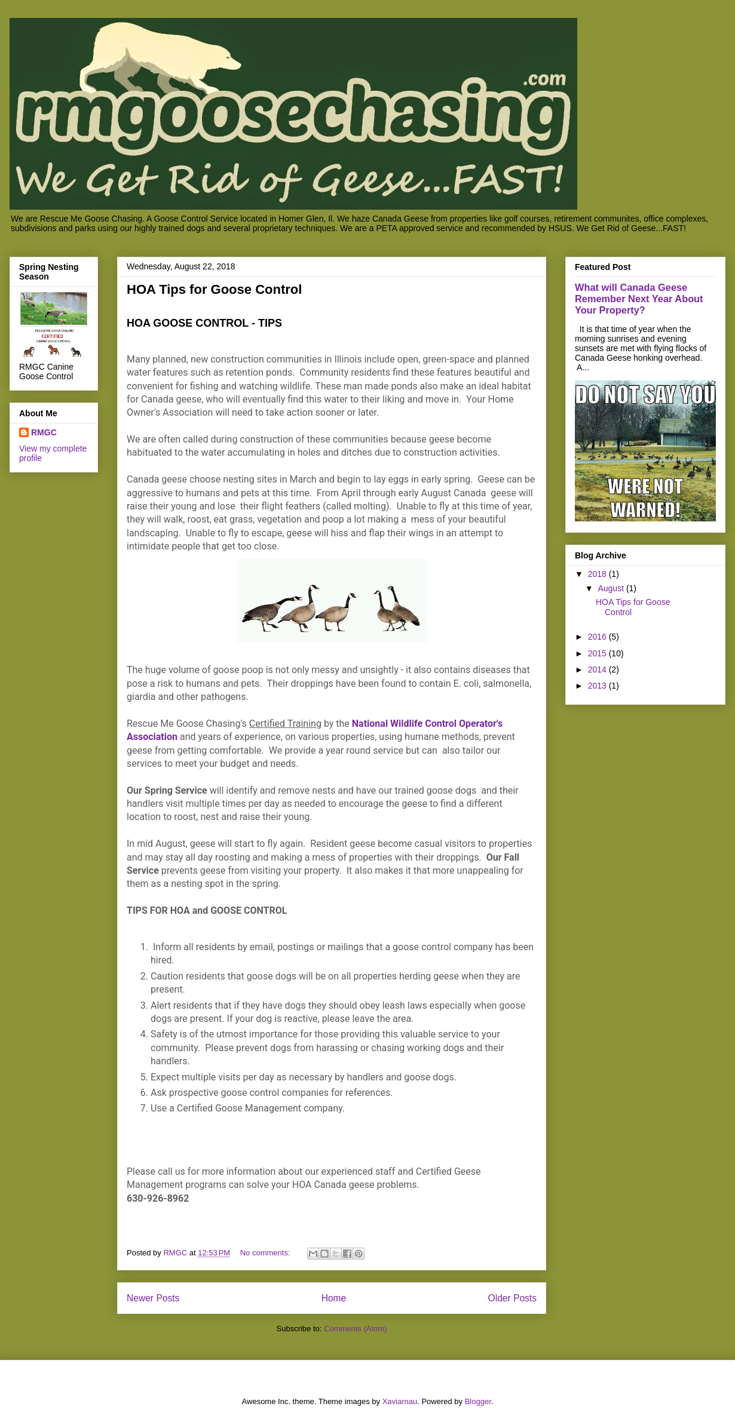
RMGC (44, 432)
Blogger (478, 1401)
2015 (598, 653)
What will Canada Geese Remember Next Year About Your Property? (639, 298)
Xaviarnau (400, 1401)
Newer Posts (153, 1298)
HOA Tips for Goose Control (214, 289)
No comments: (266, 1252)
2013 (598, 685)
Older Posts (512, 1298)
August (612, 588)
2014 (598, 669)
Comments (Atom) (355, 1328)
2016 (598, 636)
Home (334, 1298)
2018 (598, 574)
